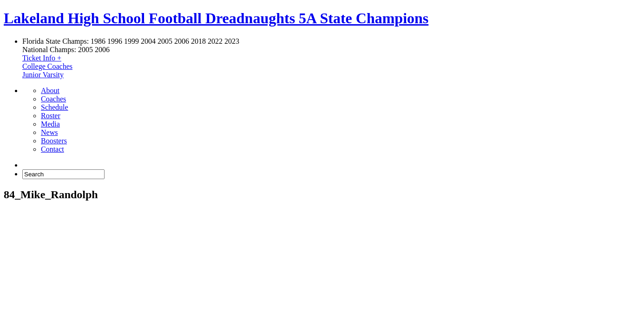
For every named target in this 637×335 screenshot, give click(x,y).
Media (50, 124)
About (50, 90)
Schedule (54, 107)
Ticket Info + (41, 58)
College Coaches (47, 66)
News (49, 132)
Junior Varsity (43, 75)
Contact (52, 149)
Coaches (53, 99)
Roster (50, 116)
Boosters (54, 141)
